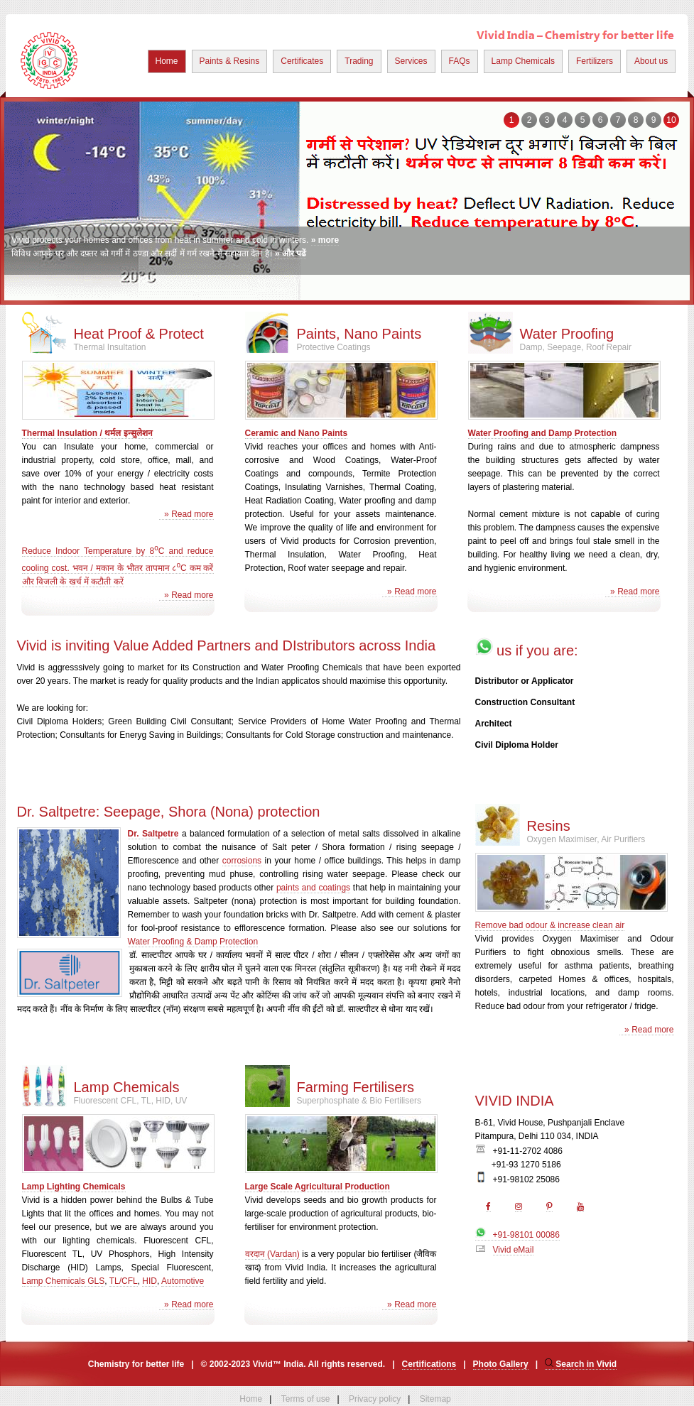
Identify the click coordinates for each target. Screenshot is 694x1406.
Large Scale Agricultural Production (317, 1187)
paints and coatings (313, 888)
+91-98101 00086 (517, 1235)
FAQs (459, 61)
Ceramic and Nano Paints (296, 433)
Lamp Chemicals (523, 61)
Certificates (302, 61)
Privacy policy (375, 1399)
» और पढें (290, 253)
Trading (359, 61)
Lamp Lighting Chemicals (74, 1187)
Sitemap (435, 1399)
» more (325, 240)
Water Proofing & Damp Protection (193, 942)
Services (411, 61)
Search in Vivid (581, 1364)
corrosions (241, 861)
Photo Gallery (500, 1364)
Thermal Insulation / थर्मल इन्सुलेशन (87, 433)
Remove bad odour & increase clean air (550, 925)
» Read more (186, 514)
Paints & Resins (230, 61)
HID (149, 1281)
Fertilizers (594, 61)
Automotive (182, 1281)
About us (651, 61)
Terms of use (305, 1399)
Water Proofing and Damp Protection (542, 433)
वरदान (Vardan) (272, 1254)
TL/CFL (123, 1281)
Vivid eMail (513, 1250)
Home (167, 61)
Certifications (429, 1364)
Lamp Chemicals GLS (63, 1281)
